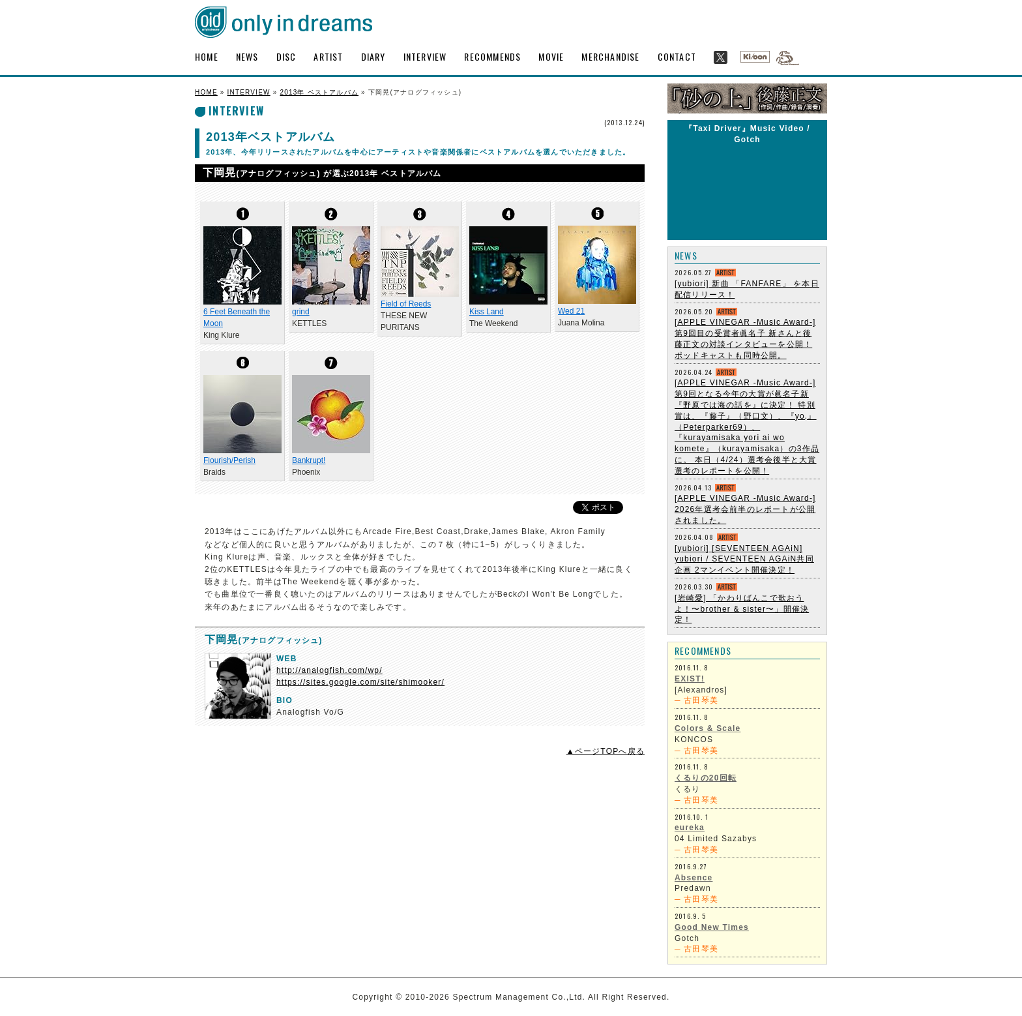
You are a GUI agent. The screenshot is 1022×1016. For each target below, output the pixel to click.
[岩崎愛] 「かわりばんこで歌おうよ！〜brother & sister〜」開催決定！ (742, 609)
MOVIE (551, 56)
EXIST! (690, 678)
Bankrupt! (308, 460)
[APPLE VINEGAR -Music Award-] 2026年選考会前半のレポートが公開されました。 (745, 509)
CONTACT (677, 56)
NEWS (247, 56)
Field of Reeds (406, 303)
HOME (206, 56)
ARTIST (328, 56)
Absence (693, 877)
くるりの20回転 (706, 778)
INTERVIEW (425, 56)
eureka (690, 827)
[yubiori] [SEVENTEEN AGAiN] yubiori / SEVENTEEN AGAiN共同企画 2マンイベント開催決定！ (744, 559)
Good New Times (712, 927)
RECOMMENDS (492, 56)
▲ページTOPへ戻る (605, 751)
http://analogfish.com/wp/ (329, 670)
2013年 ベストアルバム (319, 92)
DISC (286, 56)
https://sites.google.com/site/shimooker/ (360, 682)
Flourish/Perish (229, 460)
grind (301, 311)
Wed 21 (571, 311)
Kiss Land (486, 311)
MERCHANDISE (610, 56)
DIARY (373, 56)
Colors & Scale (708, 728)
